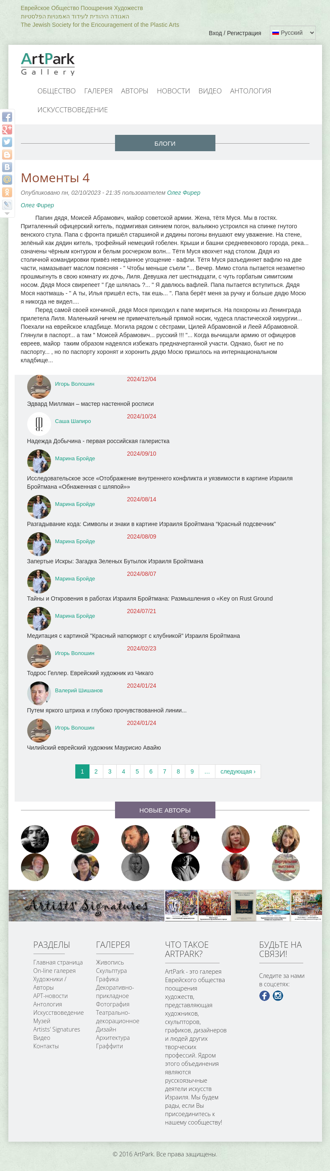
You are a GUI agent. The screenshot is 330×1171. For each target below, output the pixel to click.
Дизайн (106, 1029)
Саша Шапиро (73, 421)
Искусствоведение (73, 109)
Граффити (109, 1046)
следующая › (238, 771)
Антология (250, 90)
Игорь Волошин (75, 384)
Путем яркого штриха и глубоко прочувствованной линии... (107, 710)
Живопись (110, 962)
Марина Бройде (75, 458)
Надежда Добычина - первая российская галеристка (98, 441)
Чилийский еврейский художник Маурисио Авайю (94, 747)
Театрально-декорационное (118, 1017)
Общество (57, 90)
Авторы (135, 90)
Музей (42, 1021)
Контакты (46, 1046)
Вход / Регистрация (235, 33)
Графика (107, 979)
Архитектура (113, 1038)
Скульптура (111, 971)
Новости (173, 90)
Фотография (113, 1004)
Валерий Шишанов (79, 690)
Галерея (98, 90)
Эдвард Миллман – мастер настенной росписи (90, 403)
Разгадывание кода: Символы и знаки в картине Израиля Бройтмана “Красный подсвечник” (151, 524)
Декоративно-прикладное (115, 991)
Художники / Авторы (50, 983)
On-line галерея (54, 971)
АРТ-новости (50, 996)
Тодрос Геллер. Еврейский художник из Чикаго (90, 673)
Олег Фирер (183, 192)
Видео (210, 90)
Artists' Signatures (56, 1029)
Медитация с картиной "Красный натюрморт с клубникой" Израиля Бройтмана (133, 635)
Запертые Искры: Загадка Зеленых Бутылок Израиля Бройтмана (115, 561)
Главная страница (58, 962)
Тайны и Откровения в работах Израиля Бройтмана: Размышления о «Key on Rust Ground (150, 598)
